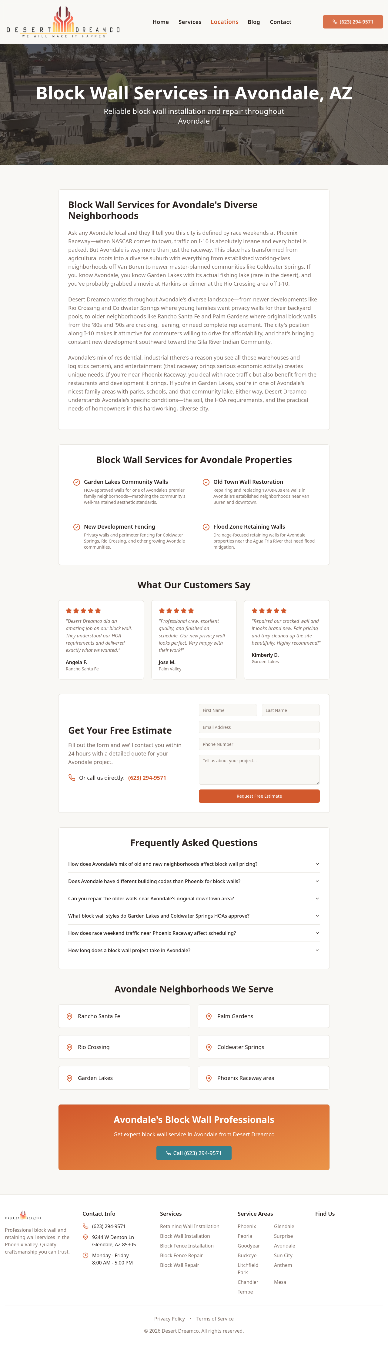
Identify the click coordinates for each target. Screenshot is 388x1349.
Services (190, 21)
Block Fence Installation (187, 1245)
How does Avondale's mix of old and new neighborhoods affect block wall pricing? (194, 864)
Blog (254, 21)
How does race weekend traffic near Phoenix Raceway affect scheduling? (194, 933)
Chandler (248, 1282)
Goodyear (249, 1245)
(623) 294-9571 (147, 777)
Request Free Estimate (259, 796)
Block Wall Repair (179, 1265)
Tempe (245, 1291)
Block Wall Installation (185, 1236)
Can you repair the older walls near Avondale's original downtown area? (194, 898)
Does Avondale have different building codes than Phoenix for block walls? (194, 881)
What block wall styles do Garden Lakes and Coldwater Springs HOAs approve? (194, 915)
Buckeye (247, 1255)
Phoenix (247, 1226)
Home (160, 21)
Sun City (283, 1255)
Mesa (280, 1282)
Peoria (245, 1236)
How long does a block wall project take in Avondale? (194, 950)
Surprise (283, 1236)
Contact (280, 21)
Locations (224, 21)
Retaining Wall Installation (189, 1226)
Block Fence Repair (181, 1255)
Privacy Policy (169, 1318)
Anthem (283, 1265)
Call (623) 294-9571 (194, 1153)
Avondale (284, 1245)
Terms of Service (215, 1318)
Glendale (284, 1226)
